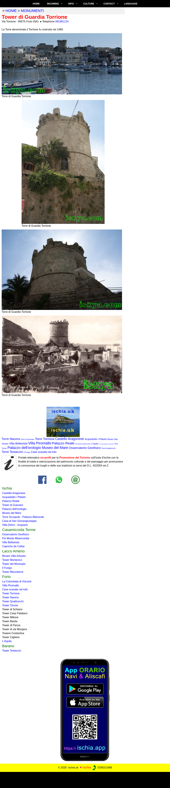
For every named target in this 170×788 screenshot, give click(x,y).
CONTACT (109, 3)
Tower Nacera (10, 597)
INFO (71, 3)
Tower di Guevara (12, 505)
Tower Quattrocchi (13, 601)
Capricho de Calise (13, 546)
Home (36, 3)
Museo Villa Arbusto (14, 556)
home (11, 11)
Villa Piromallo (39, 443)
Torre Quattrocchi (108, 448)
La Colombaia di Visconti (106, 444)
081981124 (62, 21)
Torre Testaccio (12, 452)
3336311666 (102, 767)
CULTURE (88, 3)
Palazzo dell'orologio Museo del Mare (37, 448)
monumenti (32, 11)
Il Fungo (27, 452)
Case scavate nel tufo (43, 452)
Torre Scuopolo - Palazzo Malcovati (23, 517)
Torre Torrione (44, 439)
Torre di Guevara (27, 439)
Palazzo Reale (63, 443)
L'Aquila (94, 444)
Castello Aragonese (69, 439)
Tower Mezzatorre (12, 571)
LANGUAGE (130, 3)
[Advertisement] (85, 779)
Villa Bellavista (18, 443)
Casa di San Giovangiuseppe (19, 521)
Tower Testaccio (11, 650)
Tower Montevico (12, 559)
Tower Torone (10, 605)
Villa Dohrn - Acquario (15, 525)
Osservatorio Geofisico (85, 448)
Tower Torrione (11, 593)
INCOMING (53, 3)
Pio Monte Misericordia (82, 444)
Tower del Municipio (14, 563)
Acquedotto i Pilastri (96, 439)
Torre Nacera (11, 439)
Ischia (87, 767)
